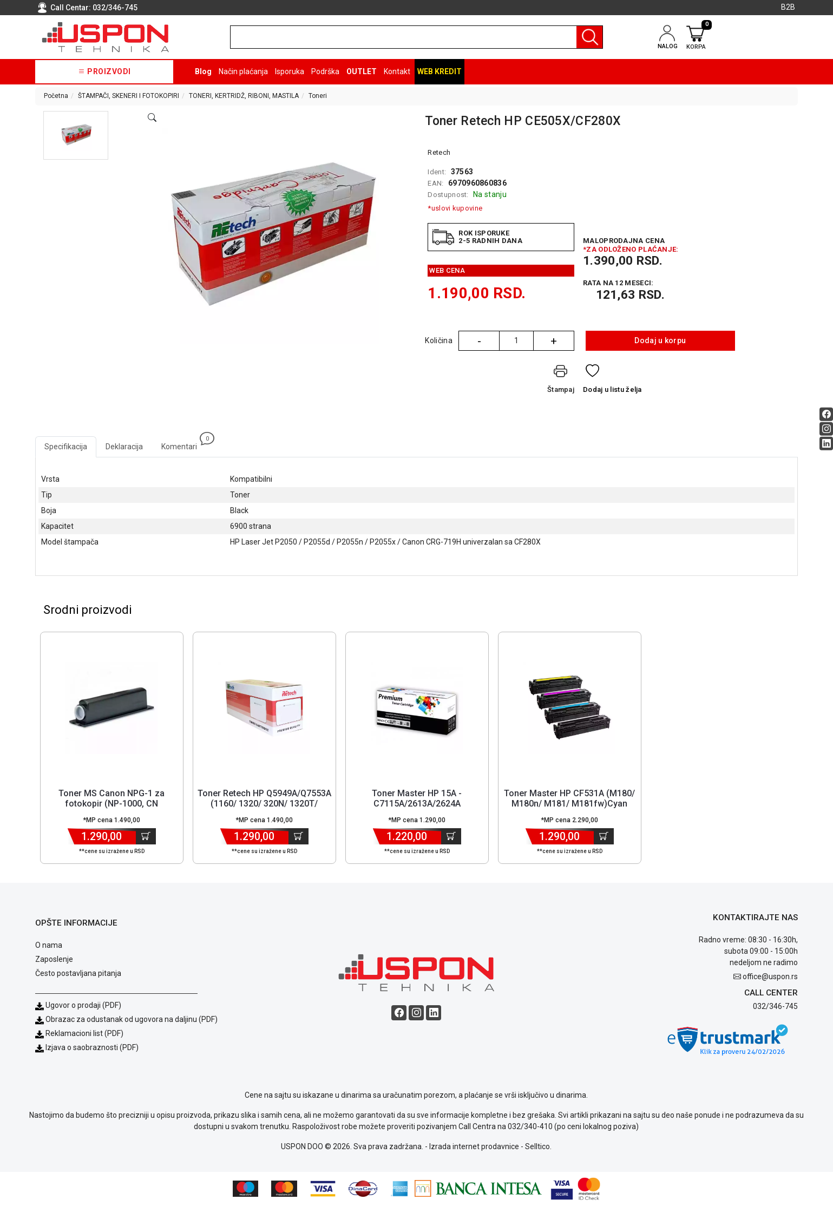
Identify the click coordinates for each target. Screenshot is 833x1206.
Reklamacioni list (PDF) (79, 1034)
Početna (56, 96)
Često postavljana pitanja (78, 973)
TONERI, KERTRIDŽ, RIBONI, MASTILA (244, 96)
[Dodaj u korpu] (146, 837)
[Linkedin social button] (826, 443)
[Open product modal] (152, 118)
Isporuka (289, 71)
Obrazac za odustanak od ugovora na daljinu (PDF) (131, 1019)
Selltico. (538, 1147)
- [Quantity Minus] (479, 341)
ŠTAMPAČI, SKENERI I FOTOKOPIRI (128, 96)
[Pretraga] (589, 37)
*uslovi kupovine (455, 208)
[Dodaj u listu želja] (612, 381)
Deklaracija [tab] (124, 446)
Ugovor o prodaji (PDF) (78, 1005)
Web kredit (439, 71)
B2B (788, 7)
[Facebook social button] (826, 414)
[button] (75, 135)
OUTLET (361, 71)
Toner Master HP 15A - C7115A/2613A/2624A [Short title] (417, 799)
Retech (439, 152)
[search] (416, 37)
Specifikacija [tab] (65, 446)
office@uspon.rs (770, 977)
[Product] (111, 708)
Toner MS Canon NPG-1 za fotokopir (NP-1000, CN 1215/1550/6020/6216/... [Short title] (111, 804)
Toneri (318, 96)
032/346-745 (115, 7)
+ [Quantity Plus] (553, 341)
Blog (203, 71)
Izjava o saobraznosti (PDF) (92, 1048)
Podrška (325, 71)
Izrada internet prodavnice (474, 1147)
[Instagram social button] (826, 428)
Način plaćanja (243, 71)
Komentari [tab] (183, 443)
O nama (48, 945)
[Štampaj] (560, 381)
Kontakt (397, 71)
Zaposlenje (54, 959)
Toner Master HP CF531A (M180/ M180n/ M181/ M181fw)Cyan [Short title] (569, 799)
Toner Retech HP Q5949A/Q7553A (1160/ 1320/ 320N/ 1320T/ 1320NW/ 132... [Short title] (264, 804)
